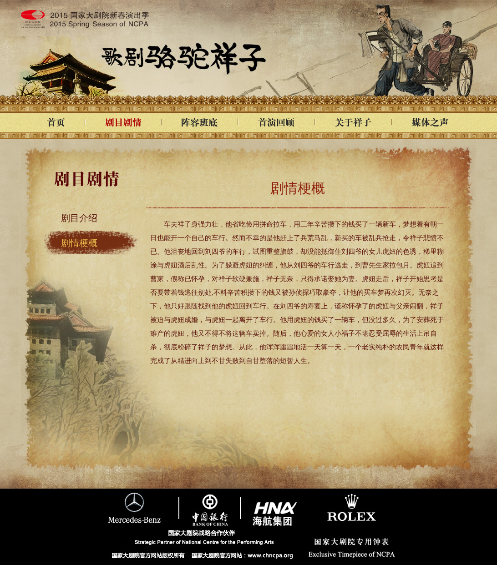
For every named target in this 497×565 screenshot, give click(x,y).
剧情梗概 (79, 243)
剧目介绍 (79, 218)
